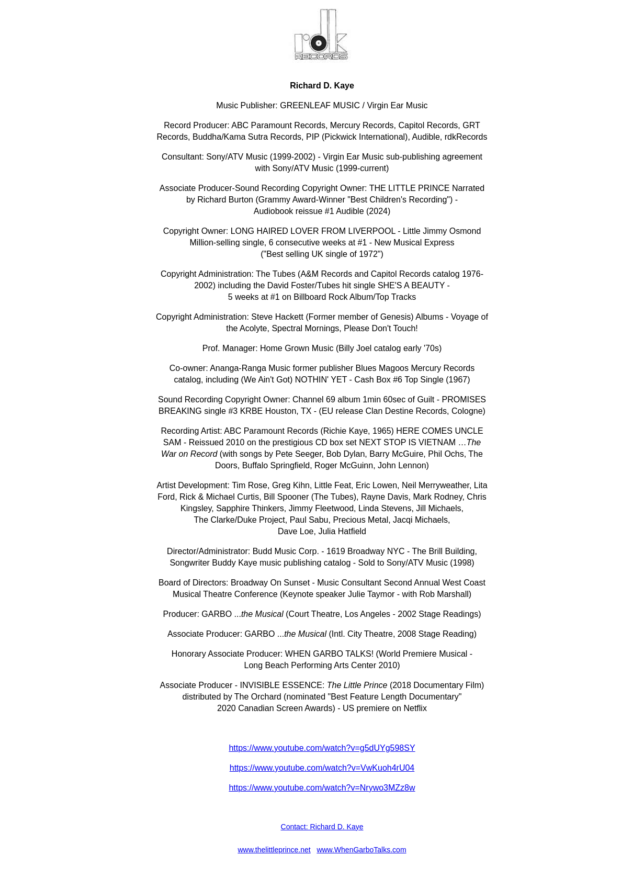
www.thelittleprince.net (274, 850)
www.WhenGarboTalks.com (361, 850)
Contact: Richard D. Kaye (322, 827)
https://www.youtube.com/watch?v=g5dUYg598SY (322, 747)
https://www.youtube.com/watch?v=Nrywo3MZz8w (322, 787)
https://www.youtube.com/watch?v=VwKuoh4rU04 (322, 767)
